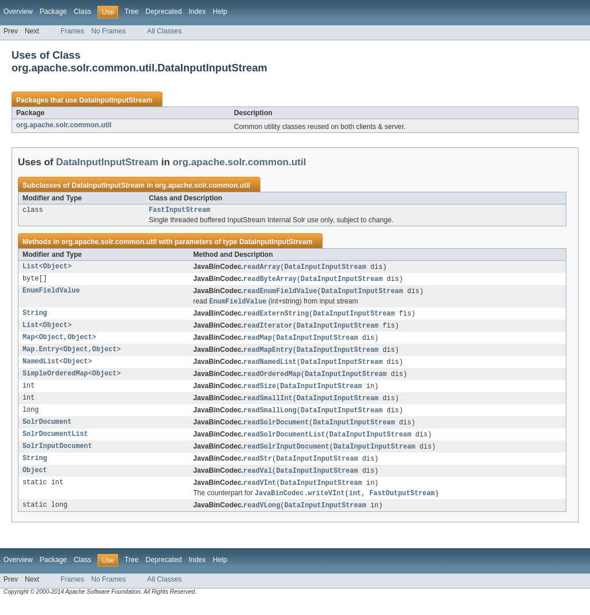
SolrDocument (46, 431)
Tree (131, 11)
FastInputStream (179, 210)
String (34, 317)
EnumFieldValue (51, 293)
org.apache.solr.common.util (64, 125)
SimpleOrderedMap (55, 380)
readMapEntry (267, 355)
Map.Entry (40, 355)
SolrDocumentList (55, 444)
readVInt (259, 494)
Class (82, 11)
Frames (72, 31)
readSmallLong (269, 418)
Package (53, 11)
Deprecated (164, 11)
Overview (18, 11)
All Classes (164, 31)
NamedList (40, 368)
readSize (259, 393)
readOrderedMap (272, 380)
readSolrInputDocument (286, 456)
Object (55, 268)
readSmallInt (267, 406)
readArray (261, 268)
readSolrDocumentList (284, 444)
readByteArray (269, 281)
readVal (257, 482)
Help (220, 11)
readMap (257, 342)
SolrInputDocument (57, 456)
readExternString (276, 317)
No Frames (108, 31)
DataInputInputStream (115, 100)
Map (28, 342)
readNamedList (269, 368)
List (30, 268)
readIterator (267, 330)
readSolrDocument (276, 431)
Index (197, 11)
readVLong (261, 518)
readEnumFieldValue (280, 293)
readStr (257, 469)
